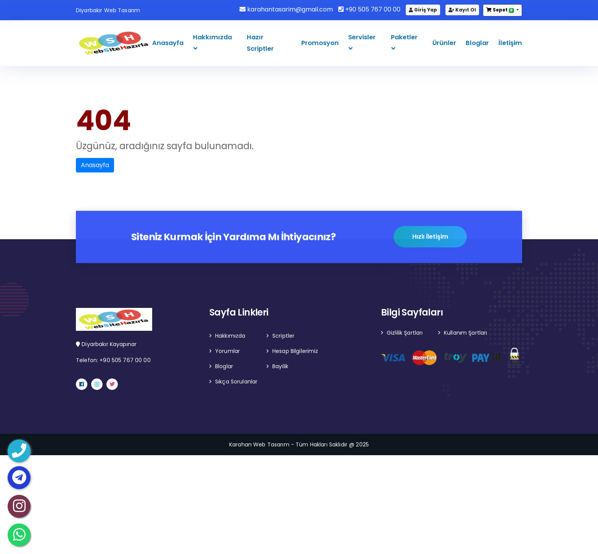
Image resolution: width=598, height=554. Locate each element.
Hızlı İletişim (430, 237)
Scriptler (283, 336)
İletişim (510, 43)
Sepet (500, 9)
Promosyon (320, 43)
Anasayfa (167, 43)
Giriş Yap (423, 9)
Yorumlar (227, 351)
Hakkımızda (212, 37)
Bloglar (477, 43)
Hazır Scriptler (260, 43)
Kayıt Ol (462, 9)
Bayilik (280, 366)
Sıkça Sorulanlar (236, 381)
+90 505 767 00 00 (369, 9)
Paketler (404, 37)
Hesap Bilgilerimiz (295, 351)
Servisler (362, 37)
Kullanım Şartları (465, 333)
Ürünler (444, 43)
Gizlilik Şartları (405, 333)
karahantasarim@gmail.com (286, 9)
